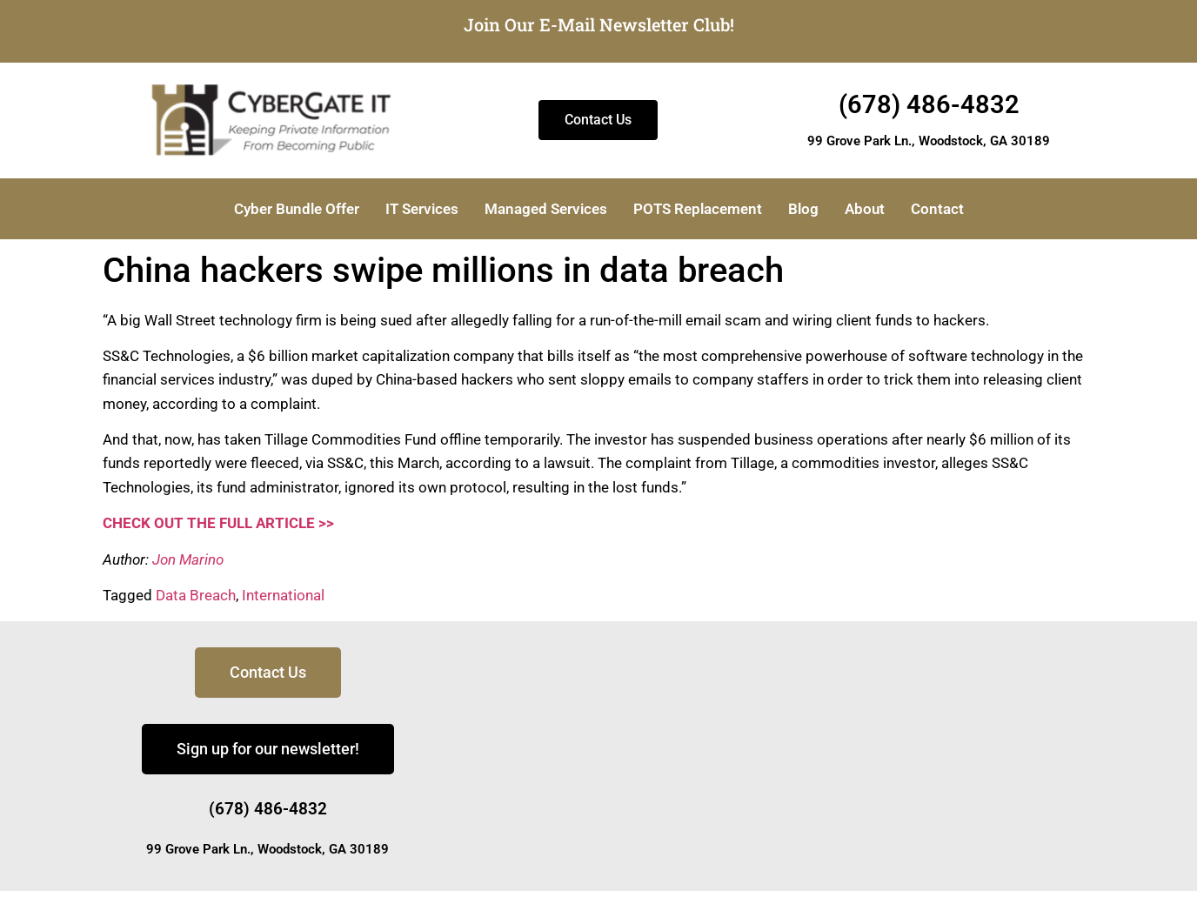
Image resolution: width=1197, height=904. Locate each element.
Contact (937, 209)
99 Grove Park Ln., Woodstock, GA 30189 (928, 141)
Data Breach (196, 595)
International (283, 595)
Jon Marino (188, 559)
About (865, 209)
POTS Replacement (697, 209)
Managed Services (546, 209)
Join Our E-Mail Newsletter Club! (599, 24)
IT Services (421, 209)
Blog (803, 209)
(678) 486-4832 (929, 104)
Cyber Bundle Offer (296, 209)
